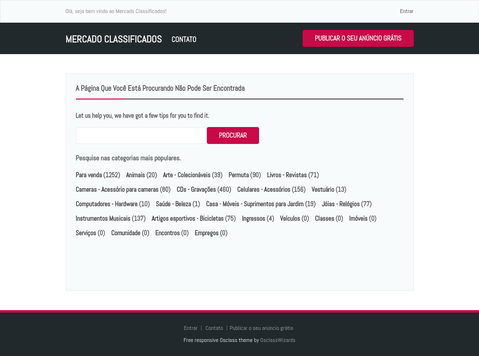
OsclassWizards (277, 340)
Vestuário (323, 189)
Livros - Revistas (286, 175)
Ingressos (253, 218)
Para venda (89, 175)
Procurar (233, 135)
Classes (324, 218)
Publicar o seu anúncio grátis (358, 38)
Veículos (290, 218)
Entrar (406, 11)
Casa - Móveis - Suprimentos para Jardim (255, 204)
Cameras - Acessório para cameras (117, 189)
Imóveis (358, 218)
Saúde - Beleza (173, 204)
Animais (135, 175)
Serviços (86, 233)
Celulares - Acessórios (263, 189)
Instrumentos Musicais (103, 218)
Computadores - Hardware (107, 204)
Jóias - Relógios (341, 204)
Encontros (167, 233)
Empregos (206, 233)
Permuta (239, 175)
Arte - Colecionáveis (186, 175)
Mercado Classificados (114, 39)
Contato (184, 39)
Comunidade (125, 233)
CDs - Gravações (196, 189)
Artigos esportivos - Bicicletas (188, 218)
